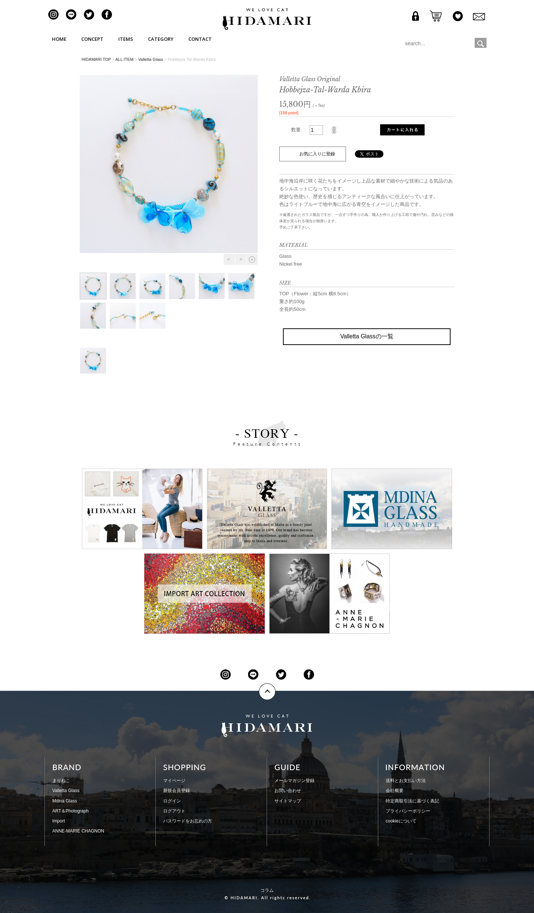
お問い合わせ (287, 790)
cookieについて (401, 821)
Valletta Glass (150, 59)
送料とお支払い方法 (406, 780)
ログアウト (174, 811)
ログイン (172, 801)
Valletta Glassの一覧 (366, 336)
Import (58, 821)
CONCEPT (92, 39)
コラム (267, 890)
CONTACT (200, 39)
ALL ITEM (124, 59)
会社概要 (394, 790)
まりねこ (61, 780)
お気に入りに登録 (317, 154)
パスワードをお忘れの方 (187, 821)
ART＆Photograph (70, 811)
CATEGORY (161, 39)
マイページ (174, 780)
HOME (59, 39)
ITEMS (125, 39)
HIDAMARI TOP (96, 59)
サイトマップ (287, 801)
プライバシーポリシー (408, 811)
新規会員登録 (176, 790)
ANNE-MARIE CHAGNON (78, 831)
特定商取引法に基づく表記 (412, 801)
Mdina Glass (64, 801)
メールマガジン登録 (294, 780)
